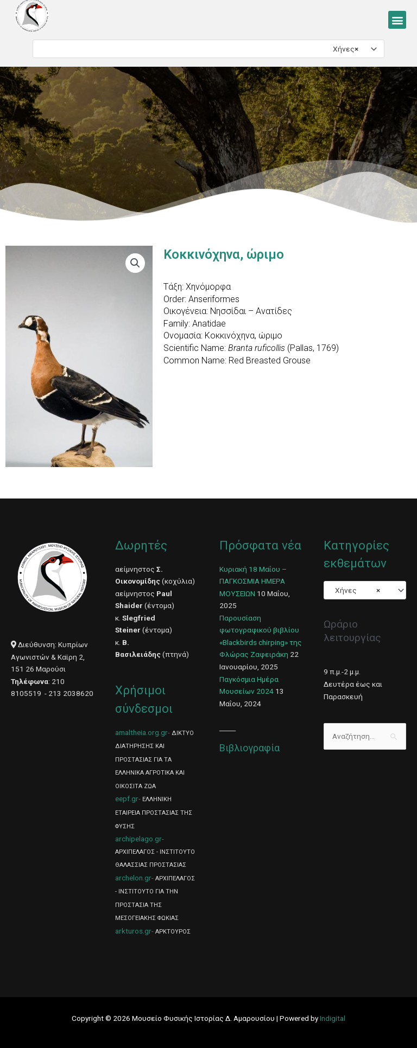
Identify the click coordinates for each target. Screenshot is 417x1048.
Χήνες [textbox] (343, 49)
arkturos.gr (133, 930)
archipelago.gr (138, 838)
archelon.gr (133, 877)
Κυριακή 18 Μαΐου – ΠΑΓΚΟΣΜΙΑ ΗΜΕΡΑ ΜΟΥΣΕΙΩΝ (253, 581)
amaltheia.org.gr (141, 732)
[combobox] (208, 49)
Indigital (332, 1018)
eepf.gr (126, 798)
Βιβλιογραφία (249, 747)
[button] (397, 20)
